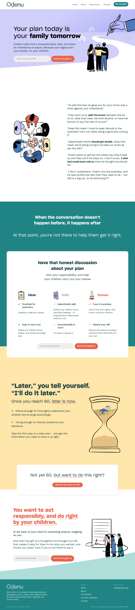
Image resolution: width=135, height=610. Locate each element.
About (83, 4)
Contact (107, 4)
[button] (95, 4)
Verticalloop (103, 606)
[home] (15, 5)
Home (75, 4)
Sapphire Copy (123, 606)
